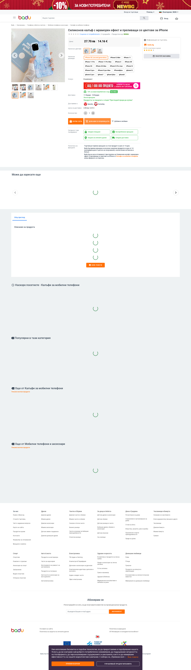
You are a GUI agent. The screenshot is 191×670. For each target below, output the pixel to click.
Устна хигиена (102, 568)
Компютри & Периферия (77, 561)
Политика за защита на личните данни (54, 631)
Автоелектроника (47, 581)
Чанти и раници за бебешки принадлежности (78, 532)
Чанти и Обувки (75, 511)
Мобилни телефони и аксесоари (58, 25)
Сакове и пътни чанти (76, 523)
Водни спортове (18, 574)
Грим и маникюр (103, 572)
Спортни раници (75, 537)
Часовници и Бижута (161, 511)
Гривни (155, 536)
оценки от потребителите (90, 34)
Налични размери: (71, 57)
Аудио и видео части (76, 575)
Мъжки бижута (158, 531)
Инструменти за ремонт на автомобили (50, 566)
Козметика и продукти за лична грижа (108, 558)
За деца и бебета (104, 511)
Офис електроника (75, 579)
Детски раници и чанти (105, 523)
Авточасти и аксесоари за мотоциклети (50, 576)
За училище (101, 537)
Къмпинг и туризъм (20, 561)
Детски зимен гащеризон (50, 531)
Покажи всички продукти (20, 392)
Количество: (72, 113)
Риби (127, 557)
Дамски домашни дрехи (49, 536)
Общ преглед (19, 217)
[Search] (90, 18)
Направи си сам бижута (161, 515)
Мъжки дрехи (45, 519)
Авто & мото (46, 553)
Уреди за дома (130, 538)
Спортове (16, 557)
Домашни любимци (133, 553)
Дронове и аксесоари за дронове (80, 565)
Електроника (21, 25)
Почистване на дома (132, 515)
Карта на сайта (18, 527)
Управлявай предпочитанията (118, 664)
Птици (127, 561)
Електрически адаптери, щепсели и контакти (81, 570)
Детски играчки (102, 533)
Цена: (71, 41)
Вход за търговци (131, 12)
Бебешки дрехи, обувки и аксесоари (106, 528)
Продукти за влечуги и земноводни (133, 570)
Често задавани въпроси (21, 523)
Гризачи (128, 565)
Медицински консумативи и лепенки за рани (107, 581)
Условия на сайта (46, 629)
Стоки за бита (130, 525)
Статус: (70, 79)
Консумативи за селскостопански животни (137, 576)
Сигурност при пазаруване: (73, 131)
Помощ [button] (150, 12)
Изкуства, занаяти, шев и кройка (136, 529)
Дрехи (43, 511)
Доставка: (72, 95)
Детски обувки (102, 519)
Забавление (17, 570)
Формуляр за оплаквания (22, 540)
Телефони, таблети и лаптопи (36, 25)
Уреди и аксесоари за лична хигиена (107, 563)
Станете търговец (19, 519)
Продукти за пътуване (49, 571)
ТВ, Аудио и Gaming (76, 557)
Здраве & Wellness (103, 577)
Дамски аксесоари (47, 523)
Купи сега (75, 121)
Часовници (157, 523)
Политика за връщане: (72, 147)
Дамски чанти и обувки (77, 515)
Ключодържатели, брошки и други (165, 519)
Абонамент (117, 611)
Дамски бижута (158, 527)
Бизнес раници (74, 527)
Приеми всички (73, 664)
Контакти (16, 536)
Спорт (15, 553)
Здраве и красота (104, 553)
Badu (12, 25)
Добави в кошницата (98, 121)
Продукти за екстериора (49, 557)
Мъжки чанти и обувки (77, 519)
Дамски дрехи (46, 515)
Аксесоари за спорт (20, 565)
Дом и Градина (131, 511)
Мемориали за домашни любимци (137, 581)
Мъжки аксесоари (47, 527)
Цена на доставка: (75, 108)
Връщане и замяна (19, 544)
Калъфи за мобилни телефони (79, 25)
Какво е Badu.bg (18, 515)
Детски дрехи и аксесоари (106, 515)
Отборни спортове (19, 578)
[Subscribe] (87, 611)
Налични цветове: (74, 49)
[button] (14, 17)
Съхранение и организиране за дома (136, 519)
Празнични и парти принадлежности (132, 533)
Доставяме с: (73, 103)
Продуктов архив (19, 531)
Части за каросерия (48, 561)
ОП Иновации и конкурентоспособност (123, 631)
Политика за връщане (117, 629)
